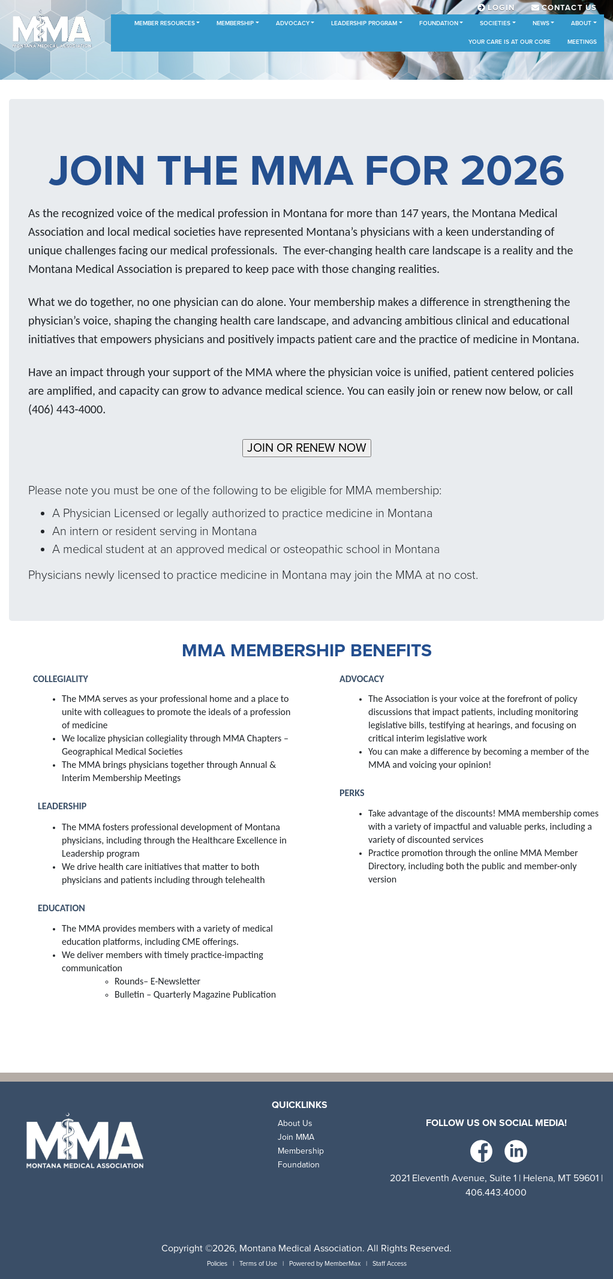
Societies (495, 23)
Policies (217, 1264)
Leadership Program (364, 23)
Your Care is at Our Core (509, 42)
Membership (235, 23)
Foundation (438, 23)
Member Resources (164, 23)
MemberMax (342, 1264)
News (541, 23)
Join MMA (296, 1137)
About (581, 23)
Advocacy (292, 23)
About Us (295, 1123)
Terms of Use (258, 1264)
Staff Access (389, 1264)
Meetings (582, 42)
